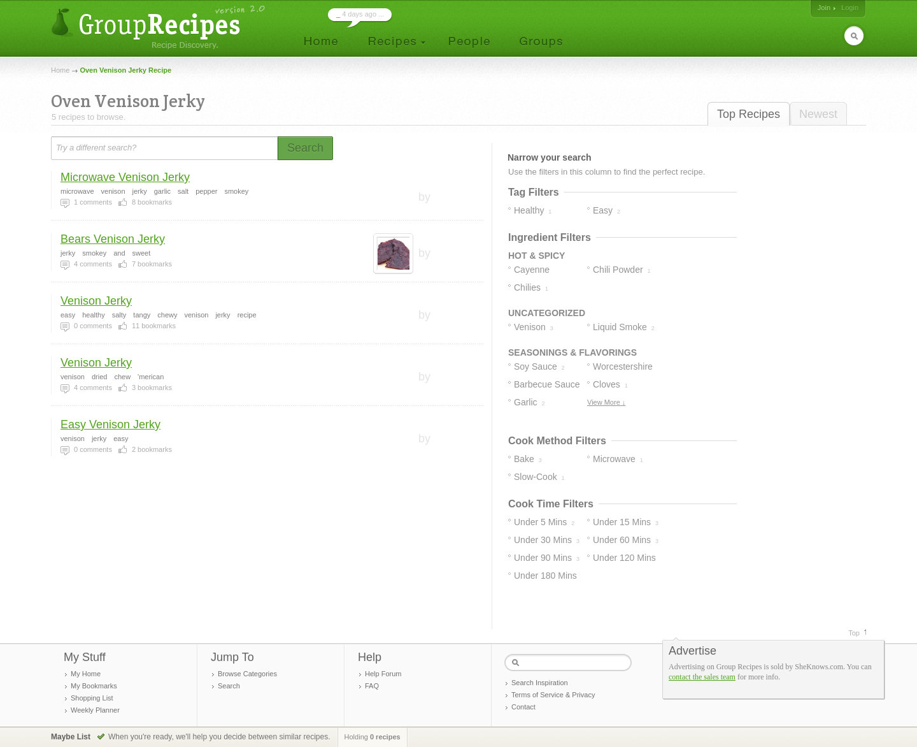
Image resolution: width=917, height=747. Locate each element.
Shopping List (92, 698)
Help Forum (383, 674)
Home (60, 70)
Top (854, 633)
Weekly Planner (95, 710)
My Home (86, 674)
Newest (818, 114)
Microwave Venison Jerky (125, 177)
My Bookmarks (94, 686)
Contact (523, 707)
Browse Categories (247, 674)
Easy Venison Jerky (110, 424)
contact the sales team (702, 676)
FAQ (372, 686)
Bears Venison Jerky (112, 239)
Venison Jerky (96, 300)
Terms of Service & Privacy (553, 695)
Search (229, 686)
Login (849, 7)
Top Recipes (748, 114)
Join (824, 7)
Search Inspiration (539, 682)
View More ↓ (606, 402)
